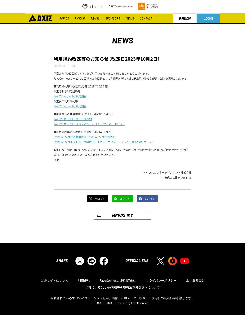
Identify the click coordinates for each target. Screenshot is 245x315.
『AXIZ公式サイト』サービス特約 (73, 119)
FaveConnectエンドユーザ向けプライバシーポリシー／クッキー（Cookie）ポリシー (104, 142)
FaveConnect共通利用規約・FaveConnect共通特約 (84, 137)
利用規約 (84, 280)
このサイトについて (54, 280)
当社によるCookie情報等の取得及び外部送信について (122, 287)
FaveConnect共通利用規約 (118, 280)
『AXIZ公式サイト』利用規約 (70, 96)
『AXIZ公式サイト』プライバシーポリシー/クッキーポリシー (89, 124)
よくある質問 (195, 280)
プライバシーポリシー (161, 280)
